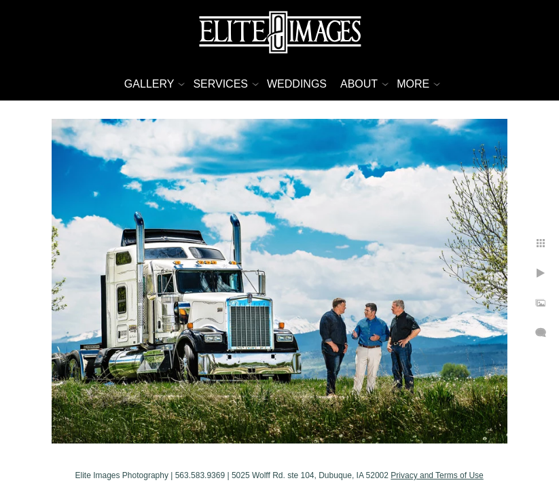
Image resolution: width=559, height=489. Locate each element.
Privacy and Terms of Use (501, 470)
